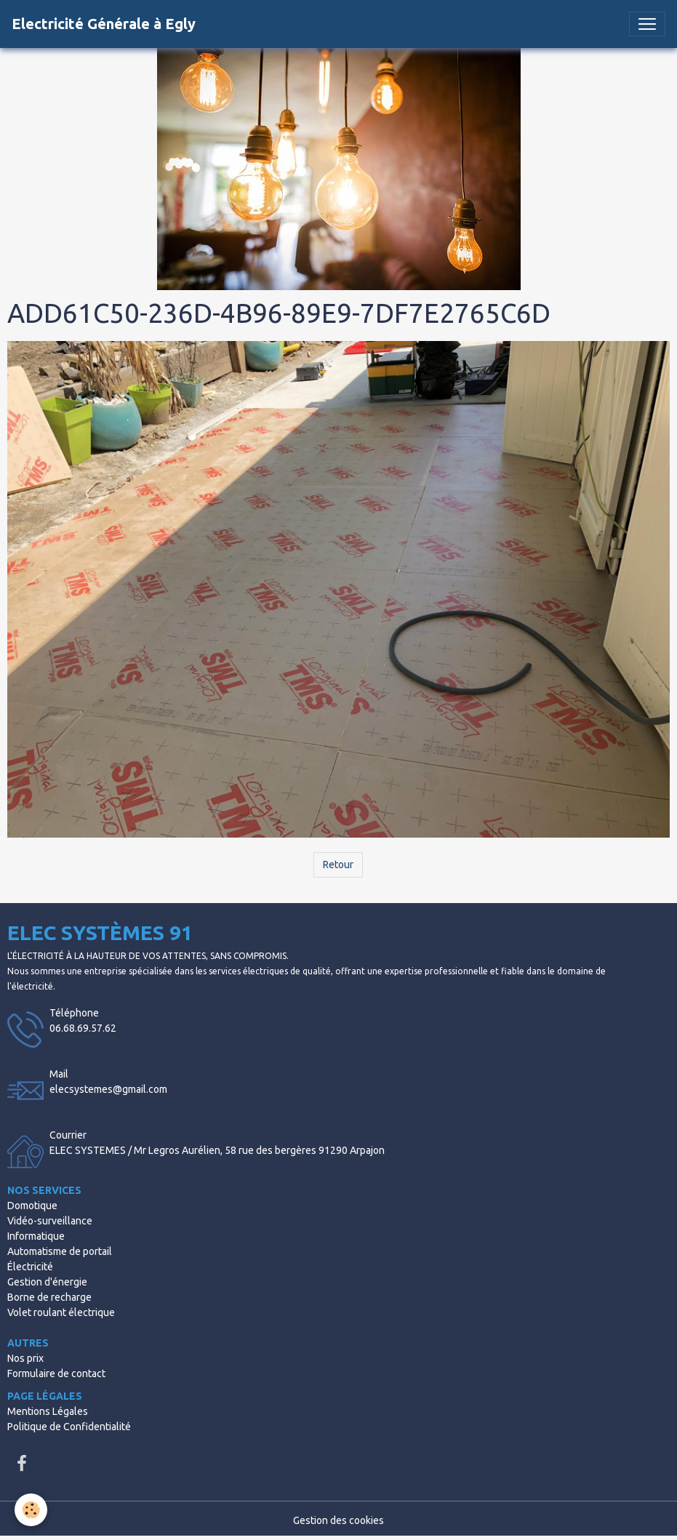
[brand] (104, 24)
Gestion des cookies (338, 1520)
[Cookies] (31, 1509)
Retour (338, 864)
